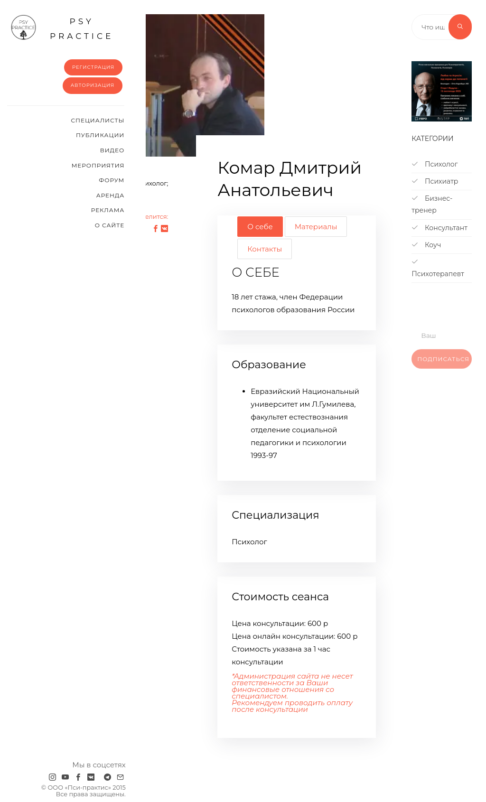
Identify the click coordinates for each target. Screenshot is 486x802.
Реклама (107, 210)
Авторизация (93, 85)
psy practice (61, 27)
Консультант (439, 228)
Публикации (100, 135)
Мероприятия (98, 165)
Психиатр (434, 181)
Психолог (434, 164)
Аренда (110, 195)
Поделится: (150, 216)
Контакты (264, 248)
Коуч (426, 245)
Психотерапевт (437, 268)
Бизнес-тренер (431, 204)
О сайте (110, 225)
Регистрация (93, 67)
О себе (259, 226)
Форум (111, 180)
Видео (112, 150)
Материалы (316, 226)
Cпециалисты (98, 120)
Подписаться (443, 366)
